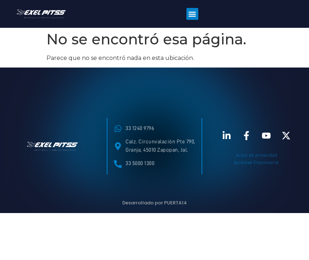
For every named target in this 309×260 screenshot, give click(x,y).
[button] (192, 14)
